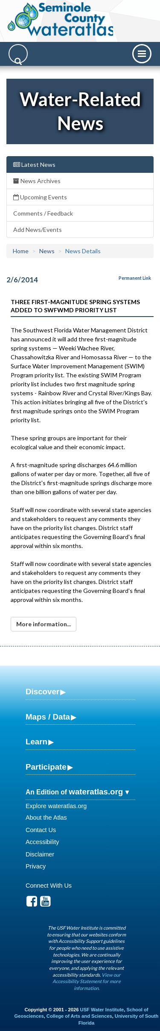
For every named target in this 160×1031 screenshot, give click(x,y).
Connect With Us (49, 885)
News (47, 251)
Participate (46, 766)
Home (21, 251)
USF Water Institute (102, 1009)
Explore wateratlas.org (56, 806)
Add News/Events (37, 229)
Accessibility (42, 841)
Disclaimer (40, 854)
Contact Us (41, 830)
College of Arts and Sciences (79, 1016)
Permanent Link (135, 278)
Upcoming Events (40, 197)
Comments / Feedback (43, 213)
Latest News (34, 164)
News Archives (37, 180)
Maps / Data (48, 716)
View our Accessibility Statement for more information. (86, 981)
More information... (43, 624)
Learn (36, 741)
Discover (42, 691)
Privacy (36, 866)
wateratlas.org (96, 791)
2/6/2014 (22, 279)
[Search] (18, 53)
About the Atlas (46, 817)
